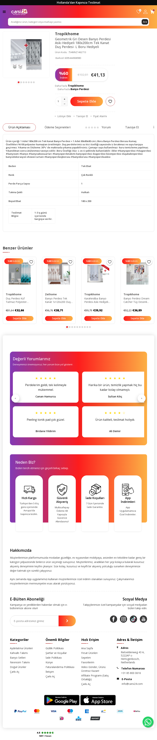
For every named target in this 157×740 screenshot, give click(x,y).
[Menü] (4, 11)
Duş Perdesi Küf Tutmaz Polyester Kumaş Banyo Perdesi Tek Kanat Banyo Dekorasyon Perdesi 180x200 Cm (19, 300)
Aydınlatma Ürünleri (21, 648)
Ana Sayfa (87, 648)
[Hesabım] (145, 12)
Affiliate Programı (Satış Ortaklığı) (95, 677)
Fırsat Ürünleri (89, 653)
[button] (19, 82)
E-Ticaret (68, 736)
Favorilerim (87, 662)
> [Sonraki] (141, 398)
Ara (145, 21)
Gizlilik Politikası (55, 648)
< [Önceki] (15, 398)
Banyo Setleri (18, 657)
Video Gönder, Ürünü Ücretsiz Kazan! (93, 668)
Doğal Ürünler (18, 667)
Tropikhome (67, 33)
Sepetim (86, 657)
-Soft (60, 736)
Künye (49, 662)
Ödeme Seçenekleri (58, 127)
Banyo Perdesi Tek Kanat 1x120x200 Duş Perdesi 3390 (58, 300)
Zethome (51, 294)
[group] (26, 54)
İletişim (50, 671)
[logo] (19, 11)
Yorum (98, 127)
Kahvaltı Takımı (19, 653)
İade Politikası (54, 657)
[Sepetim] (152, 12)
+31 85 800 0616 (131, 673)
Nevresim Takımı (20, 662)
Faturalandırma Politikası (60, 667)
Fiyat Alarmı (99, 116)
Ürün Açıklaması (19, 127)
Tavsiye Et (81, 116)
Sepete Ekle (86, 101)
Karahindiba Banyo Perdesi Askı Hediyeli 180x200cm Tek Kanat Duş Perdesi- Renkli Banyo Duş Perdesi (97, 300)
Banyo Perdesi (80, 89)
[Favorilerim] (139, 12)
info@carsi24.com (132, 683)
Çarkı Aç (14, 671)
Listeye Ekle (63, 116)
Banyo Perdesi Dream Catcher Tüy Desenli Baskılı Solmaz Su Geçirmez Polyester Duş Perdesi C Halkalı (136, 300)
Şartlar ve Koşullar (56, 653)
